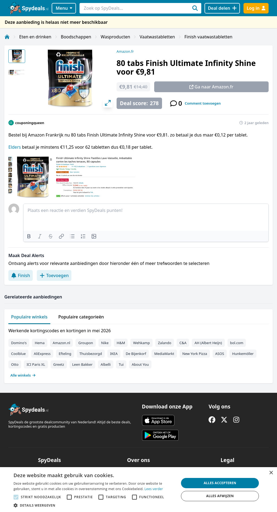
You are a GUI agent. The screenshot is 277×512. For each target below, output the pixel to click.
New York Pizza (194, 353)
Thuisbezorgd (91, 353)
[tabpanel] (138, 351)
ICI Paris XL (36, 364)
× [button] (271, 473)
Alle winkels (23, 375)
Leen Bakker (82, 364)
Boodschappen (76, 37)
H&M (121, 342)
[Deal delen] (222, 8)
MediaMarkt (164, 353)
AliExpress (42, 353)
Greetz (58, 364)
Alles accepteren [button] (220, 483)
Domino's (19, 342)
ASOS (219, 353)
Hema (39, 342)
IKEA (114, 353)
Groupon (85, 342)
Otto (14, 364)
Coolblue (18, 353)
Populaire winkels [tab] (29, 317)
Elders (14, 147)
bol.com (236, 342)
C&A (182, 342)
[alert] (138, 489)
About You (140, 364)
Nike (105, 342)
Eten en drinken (35, 37)
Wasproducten (115, 37)
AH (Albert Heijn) (208, 342)
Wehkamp (141, 342)
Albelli (106, 364)
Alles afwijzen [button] (220, 496)
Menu (64, 8)
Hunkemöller (242, 353)
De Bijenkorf (136, 353)
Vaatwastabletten (157, 37)
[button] (94, 505)
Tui (121, 364)
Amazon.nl (61, 342)
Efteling (65, 353)
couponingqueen (29, 123)
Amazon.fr (125, 51)
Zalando (164, 342)
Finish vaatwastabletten (208, 37)
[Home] (7, 36)
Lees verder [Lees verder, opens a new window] (153, 489)
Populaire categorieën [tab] (81, 317)
